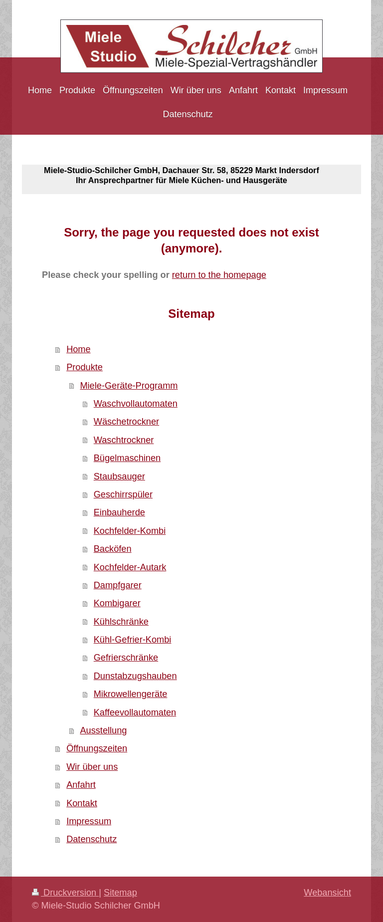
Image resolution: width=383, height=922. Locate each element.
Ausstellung (103, 730)
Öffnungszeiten (96, 748)
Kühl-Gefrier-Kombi (133, 640)
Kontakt (81, 803)
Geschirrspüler (123, 494)
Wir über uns (92, 767)
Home (78, 349)
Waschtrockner (124, 440)
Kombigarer (117, 603)
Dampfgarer (118, 585)
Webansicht (327, 893)
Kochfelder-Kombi (130, 531)
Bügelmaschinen (127, 458)
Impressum (88, 821)
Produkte (84, 367)
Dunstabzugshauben (135, 676)
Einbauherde (119, 512)
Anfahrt (81, 785)
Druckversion (65, 893)
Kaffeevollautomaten (135, 712)
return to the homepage (219, 275)
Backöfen (113, 549)
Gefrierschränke (126, 658)
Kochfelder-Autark (130, 567)
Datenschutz (91, 839)
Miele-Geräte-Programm (129, 386)
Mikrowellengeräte (131, 694)
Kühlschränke (121, 622)
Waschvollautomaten (136, 404)
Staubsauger (119, 476)
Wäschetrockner (126, 422)
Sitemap (120, 893)
